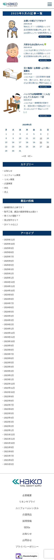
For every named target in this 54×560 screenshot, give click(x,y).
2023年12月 (9, 333)
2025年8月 (9, 252)
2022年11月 (9, 388)
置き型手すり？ (11, 220)
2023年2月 (9, 375)
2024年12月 (9, 282)
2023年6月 (9, 358)
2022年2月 (9, 426)
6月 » (30, 156)
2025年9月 (9, 248)
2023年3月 (9, 371)
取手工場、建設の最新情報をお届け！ (21, 211)
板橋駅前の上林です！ (14, 207)
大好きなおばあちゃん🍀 (35, 44)
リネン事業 (9, 179)
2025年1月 (9, 278)
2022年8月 (9, 400)
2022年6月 (9, 409)
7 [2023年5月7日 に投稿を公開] (47, 134)
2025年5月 (9, 265)
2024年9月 (9, 295)
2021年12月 (9, 434)
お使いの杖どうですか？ (35, 21)
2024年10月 (9, 290)
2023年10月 (9, 341)
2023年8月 (9, 350)
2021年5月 (9, 464)
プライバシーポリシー (27, 546)
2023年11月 (9, 337)
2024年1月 (9, 328)
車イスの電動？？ (12, 216)
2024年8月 (9, 299)
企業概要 (27, 495)
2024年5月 (9, 312)
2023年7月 (9, 354)
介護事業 (8, 183)
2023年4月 (9, 367)
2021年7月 (9, 456)
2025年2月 (9, 273)
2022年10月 (9, 392)
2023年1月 (9, 379)
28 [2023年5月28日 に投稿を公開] (48, 147)
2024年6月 (9, 307)
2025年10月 (9, 244)
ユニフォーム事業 (12, 175)
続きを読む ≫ (45, 37)
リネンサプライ (27, 501)
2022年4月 (9, 418)
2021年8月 (9, 451)
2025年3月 (9, 269)
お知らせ (8, 171)
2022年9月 (9, 396)
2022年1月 (9, 430)
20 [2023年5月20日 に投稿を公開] (41, 142)
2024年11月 (9, 286)
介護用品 (27, 514)
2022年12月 (9, 384)
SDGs (27, 527)
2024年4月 (9, 316)
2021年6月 (9, 460)
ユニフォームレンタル (27, 508)
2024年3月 (9, 320)
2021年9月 (9, 447)
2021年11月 (9, 439)
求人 (6, 192)
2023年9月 (9, 345)
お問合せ (27, 540)
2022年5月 (9, 413)
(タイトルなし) (11, 224)
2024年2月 (9, 324)
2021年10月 (9, 443)
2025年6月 (9, 261)
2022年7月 (9, 405)
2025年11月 (9, 240)
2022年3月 (9, 422)
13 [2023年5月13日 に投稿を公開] (41, 138)
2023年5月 (9, 362)
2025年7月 (9, 256)
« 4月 (24, 156)
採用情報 (27, 521)
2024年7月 (9, 303)
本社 (6, 188)
